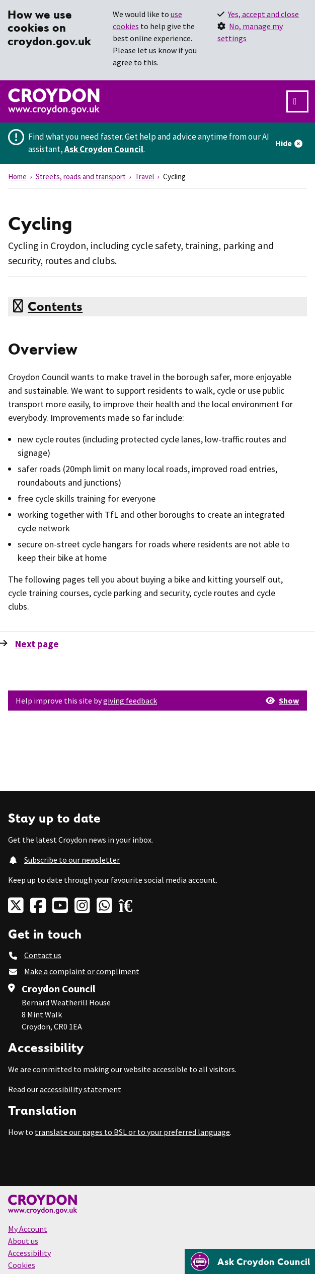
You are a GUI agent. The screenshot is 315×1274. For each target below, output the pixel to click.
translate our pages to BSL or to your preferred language (132, 1132)
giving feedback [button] (130, 701)
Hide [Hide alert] (283, 143)
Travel (144, 176)
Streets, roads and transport (81, 176)
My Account (27, 1229)
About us (23, 1241)
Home (17, 176)
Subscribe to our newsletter (72, 860)
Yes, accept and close (263, 14)
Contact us (42, 955)
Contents (55, 306)
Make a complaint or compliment (81, 971)
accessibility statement (80, 1089)
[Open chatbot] (250, 1261)
